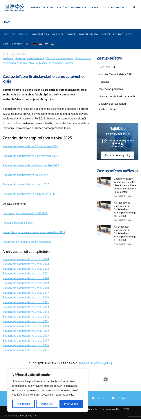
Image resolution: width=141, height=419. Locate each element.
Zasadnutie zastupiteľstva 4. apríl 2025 (26, 184)
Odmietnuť (47, 403)
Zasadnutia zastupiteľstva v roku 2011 (26, 321)
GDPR (127, 409)
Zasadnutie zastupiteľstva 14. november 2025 (30, 156)
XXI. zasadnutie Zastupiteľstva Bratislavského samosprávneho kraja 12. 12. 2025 (125, 209)
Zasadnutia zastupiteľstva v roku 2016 (26, 297)
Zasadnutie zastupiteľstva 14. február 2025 (29, 194)
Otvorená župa (40, 34)
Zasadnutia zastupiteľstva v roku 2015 (26, 302)
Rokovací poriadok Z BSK (18, 222)
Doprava (35, 7)
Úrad (5, 34)
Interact (118, 34)
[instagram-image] (106, 379)
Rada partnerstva (89, 34)
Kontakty (17, 44)
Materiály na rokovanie (59, 58)
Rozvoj (106, 34)
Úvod (5, 53)
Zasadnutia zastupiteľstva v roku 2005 (26, 350)
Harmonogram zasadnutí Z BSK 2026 (25, 213)
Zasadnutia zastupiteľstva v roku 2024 (26, 259)
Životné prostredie (113, 7)
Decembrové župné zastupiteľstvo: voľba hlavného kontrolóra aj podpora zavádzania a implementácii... (125, 185)
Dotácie (71, 34)
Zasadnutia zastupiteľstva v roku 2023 (26, 264)
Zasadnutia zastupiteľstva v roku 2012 (26, 316)
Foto (129, 34)
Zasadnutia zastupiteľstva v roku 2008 (26, 335)
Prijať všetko (71, 403)
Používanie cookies (110, 409)
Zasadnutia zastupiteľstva (18, 273)
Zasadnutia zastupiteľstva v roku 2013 (26, 311)
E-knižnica (57, 34)
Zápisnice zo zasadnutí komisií (54, 63)
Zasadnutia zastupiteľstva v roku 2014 (26, 307)
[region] (47, 390)
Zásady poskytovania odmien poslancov (27, 241)
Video (6, 44)
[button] (134, 7)
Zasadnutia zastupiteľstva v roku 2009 (26, 331)
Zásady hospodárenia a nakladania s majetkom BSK (34, 232)
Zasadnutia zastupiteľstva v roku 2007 (26, 340)
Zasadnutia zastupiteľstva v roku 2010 (26, 326)
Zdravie (93, 7)
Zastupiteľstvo (20, 34)
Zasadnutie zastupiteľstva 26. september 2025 (31, 165)
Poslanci (8, 58)
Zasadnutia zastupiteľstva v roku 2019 (26, 283)
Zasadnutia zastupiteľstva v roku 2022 (26, 268)
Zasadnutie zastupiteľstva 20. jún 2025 (26, 175)
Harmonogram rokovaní (29, 58)
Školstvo (48, 7)
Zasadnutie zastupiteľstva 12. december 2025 (30, 146)
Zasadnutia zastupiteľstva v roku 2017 (26, 292)
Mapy (7, 22)
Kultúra (62, 7)
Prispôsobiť (23, 403)
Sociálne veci (78, 7)
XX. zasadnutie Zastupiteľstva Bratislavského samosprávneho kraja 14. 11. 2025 (125, 233)
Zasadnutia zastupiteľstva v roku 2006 (26, 345)
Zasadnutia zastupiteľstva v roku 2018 (26, 288)
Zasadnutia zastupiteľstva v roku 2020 (26, 278)
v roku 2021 (41, 273)
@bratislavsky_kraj (95, 363)
